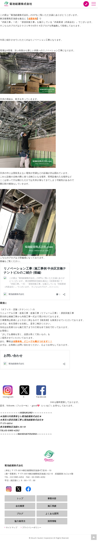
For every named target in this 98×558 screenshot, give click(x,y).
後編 (2, 261)
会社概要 (20, 505)
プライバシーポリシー (31, 527)
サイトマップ (11, 527)
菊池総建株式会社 (18, 3)
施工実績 (52, 505)
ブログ (20, 513)
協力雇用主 (19, 521)
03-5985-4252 (11, 430)
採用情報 (52, 521)
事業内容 (52, 498)
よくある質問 (52, 513)
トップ (20, 498)
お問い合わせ (24, 344)
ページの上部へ (94, 537)
